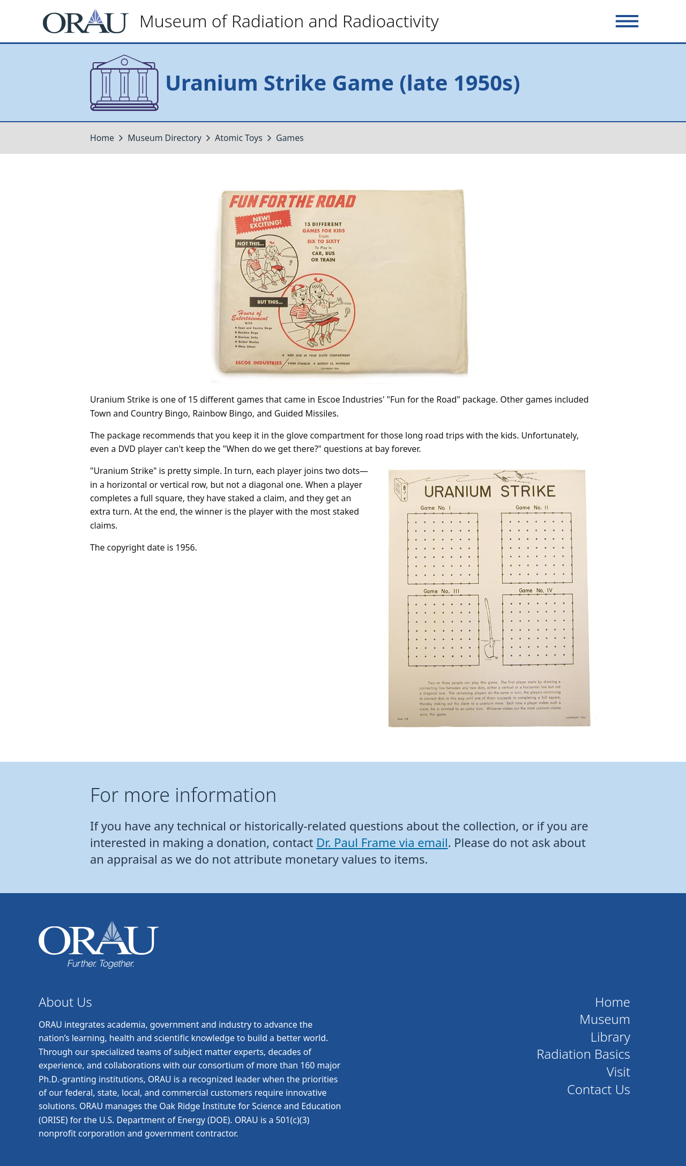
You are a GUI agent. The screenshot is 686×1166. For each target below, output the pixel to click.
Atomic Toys (239, 138)
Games (290, 138)
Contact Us (598, 1089)
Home (102, 138)
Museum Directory (165, 138)
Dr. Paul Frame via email (382, 842)
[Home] (245, 21)
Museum (604, 1019)
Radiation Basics (583, 1054)
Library (610, 1037)
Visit (618, 1072)
